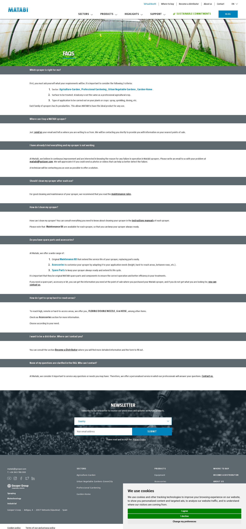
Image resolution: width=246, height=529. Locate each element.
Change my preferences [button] (184, 521)
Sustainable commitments (192, 14)
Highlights (134, 14)
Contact (220, 4)
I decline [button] (184, 516)
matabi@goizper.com (16, 469)
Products (108, 14)
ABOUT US (218, 481)
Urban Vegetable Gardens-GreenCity (95, 481)
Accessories (160, 481)
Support (158, 14)
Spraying (11, 493)
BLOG (228, 14)
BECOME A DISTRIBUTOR (226, 475)
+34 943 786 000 (18, 472)
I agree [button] (184, 511)
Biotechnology (14, 499)
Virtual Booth (150, 4)
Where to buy (167, 4)
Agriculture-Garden (86, 475)
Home (11, 23)
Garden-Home (84, 494)
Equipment (160, 475)
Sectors (85, 14)
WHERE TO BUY (221, 469)
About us (208, 4)
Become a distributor (189, 4)
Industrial (12, 504)
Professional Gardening (89, 488)
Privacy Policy (139, 439)
